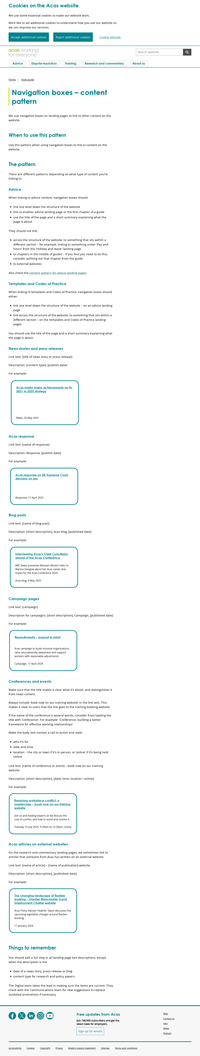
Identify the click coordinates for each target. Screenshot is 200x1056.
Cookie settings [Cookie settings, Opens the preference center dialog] (110, 37)
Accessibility (15, 1048)
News (166, 1028)
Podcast (167, 1033)
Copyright (45, 1048)
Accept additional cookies (28, 37)
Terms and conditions (126, 1048)
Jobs (165, 1023)
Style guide (27, 79)
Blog (165, 1013)
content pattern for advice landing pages (57, 273)
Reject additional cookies (73, 37)
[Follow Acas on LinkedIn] (31, 1015)
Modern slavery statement (82, 1048)
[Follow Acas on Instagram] (40, 1015)
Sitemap (105, 1048)
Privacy (59, 1048)
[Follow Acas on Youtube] (50, 1015)
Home (12, 79)
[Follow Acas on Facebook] (12, 1015)
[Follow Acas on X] (21, 1015)
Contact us (168, 1018)
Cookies (31, 1048)
